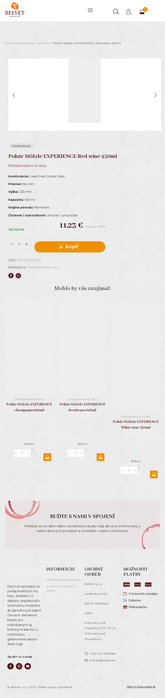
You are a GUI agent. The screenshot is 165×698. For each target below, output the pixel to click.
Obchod (43, 43)
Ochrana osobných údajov (60, 588)
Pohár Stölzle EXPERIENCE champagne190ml (29, 407)
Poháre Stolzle (21, 146)
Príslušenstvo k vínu (46, 267)
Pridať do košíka (69, 246)
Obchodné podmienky (63, 580)
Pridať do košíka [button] (47, 457)
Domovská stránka (19, 43)
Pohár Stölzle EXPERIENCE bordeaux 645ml (82, 407)
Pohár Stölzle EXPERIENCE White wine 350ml (136, 425)
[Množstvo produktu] (19, 244)
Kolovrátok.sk (147, 687)
